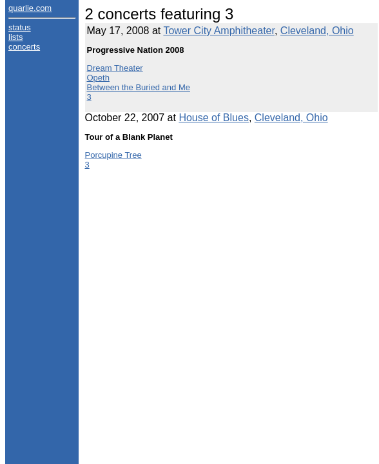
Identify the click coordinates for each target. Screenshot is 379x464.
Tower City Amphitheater (219, 30)
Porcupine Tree (113, 155)
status (19, 27)
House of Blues (214, 117)
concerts (24, 47)
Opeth (98, 77)
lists (15, 37)
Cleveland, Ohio (317, 30)
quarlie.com (30, 8)
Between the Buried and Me (138, 87)
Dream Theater (115, 68)
